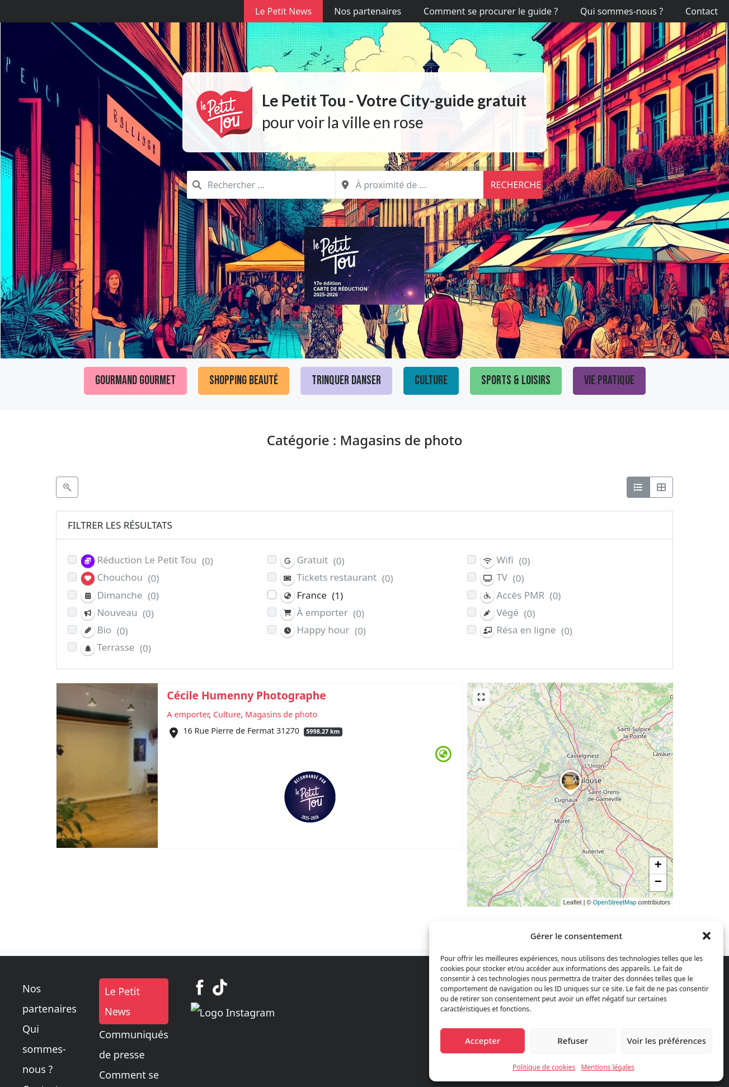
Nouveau (117, 613)
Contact (701, 11)
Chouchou (120, 578)
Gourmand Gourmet (135, 380)
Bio (104, 630)
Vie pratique (609, 380)
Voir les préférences (666, 1040)
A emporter (188, 714)
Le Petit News (283, 11)
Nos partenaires (367, 11)
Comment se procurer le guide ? (491, 11)
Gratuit (313, 560)
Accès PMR (521, 596)
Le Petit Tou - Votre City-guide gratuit (394, 100)
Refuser (572, 1040)
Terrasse (116, 648)
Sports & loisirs (516, 380)
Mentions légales (607, 1067)
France (312, 596)
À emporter (322, 613)
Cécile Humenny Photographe (246, 695)
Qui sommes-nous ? (621, 11)
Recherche (515, 185)
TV (502, 578)
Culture (431, 380)
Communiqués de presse (316, 1014)
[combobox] (261, 185)
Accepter (482, 1040)
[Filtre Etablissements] (67, 487)
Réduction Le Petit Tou (147, 560)
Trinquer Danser (346, 380)
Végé (508, 613)
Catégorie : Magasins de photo (365, 440)
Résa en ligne (526, 630)
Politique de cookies (543, 1067)
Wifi (505, 560)
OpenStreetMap (615, 902)
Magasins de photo (281, 714)
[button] (706, 935)
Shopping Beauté (243, 380)
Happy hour (323, 630)
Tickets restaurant (337, 578)
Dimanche (120, 596)
